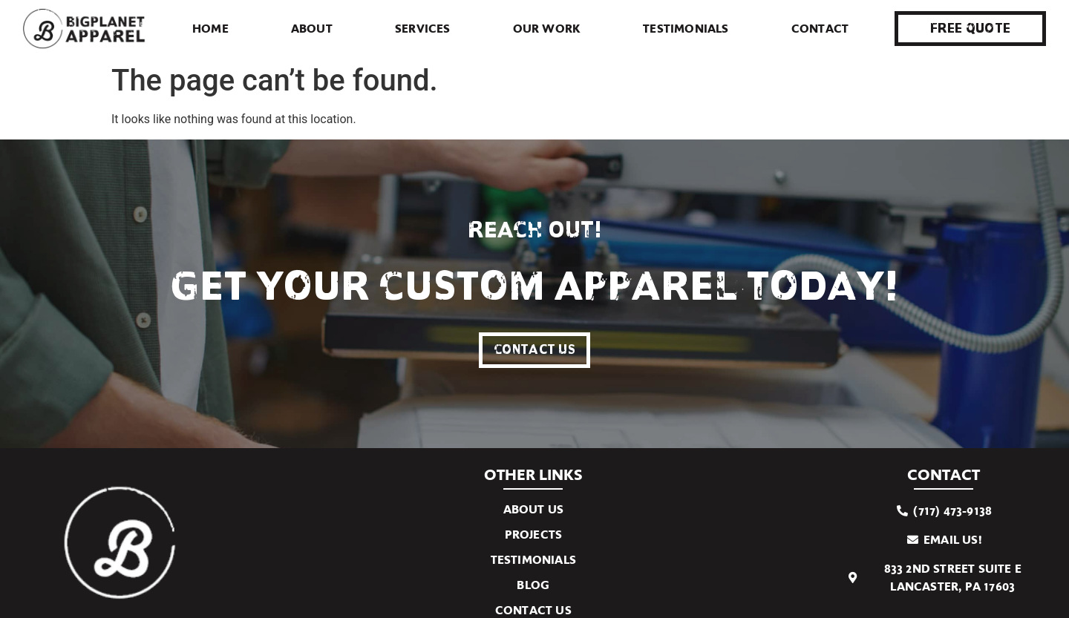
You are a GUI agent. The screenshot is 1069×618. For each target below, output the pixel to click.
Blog (533, 585)
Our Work (547, 29)
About (312, 29)
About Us (533, 509)
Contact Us (533, 610)
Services (423, 29)
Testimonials (685, 29)
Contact (820, 29)
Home (210, 29)
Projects (534, 534)
